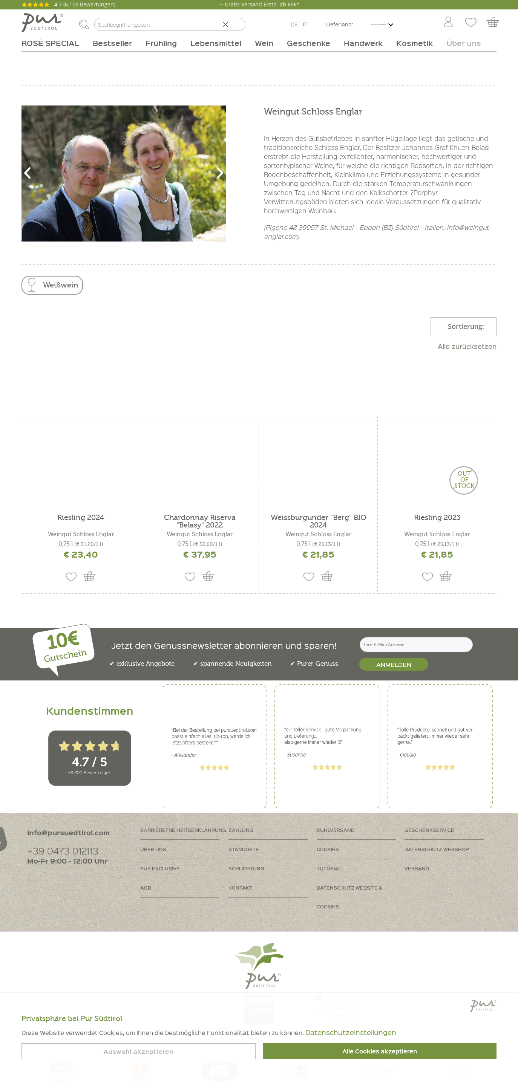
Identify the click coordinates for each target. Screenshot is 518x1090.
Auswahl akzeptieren (138, 1051)
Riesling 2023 (437, 518)
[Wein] (264, 43)
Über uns (153, 849)
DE (294, 24)
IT (305, 24)
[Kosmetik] (414, 43)
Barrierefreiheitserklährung (183, 830)
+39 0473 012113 (62, 850)
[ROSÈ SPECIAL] (53, 43)
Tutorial (329, 868)
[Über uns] (460, 43)
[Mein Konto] (448, 22)
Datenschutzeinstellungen (350, 1032)
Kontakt (240, 887)
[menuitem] (448, 22)
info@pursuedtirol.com (68, 832)
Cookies (328, 849)
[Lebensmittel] (216, 43)
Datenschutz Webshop (437, 849)
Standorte (243, 849)
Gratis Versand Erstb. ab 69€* (262, 4)
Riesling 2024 (80, 518)
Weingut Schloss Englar (81, 534)
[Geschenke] (308, 43)
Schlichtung (246, 868)
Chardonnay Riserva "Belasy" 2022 (200, 521)
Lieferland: (339, 24)
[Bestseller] (112, 43)
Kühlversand (335, 830)
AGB (145, 887)
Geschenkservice (429, 830)
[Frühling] (161, 43)
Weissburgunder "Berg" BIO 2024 (318, 521)
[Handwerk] (363, 43)
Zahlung (240, 830)
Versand (417, 868)
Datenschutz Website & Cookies (349, 897)
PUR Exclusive (160, 868)
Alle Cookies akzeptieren (379, 1051)
